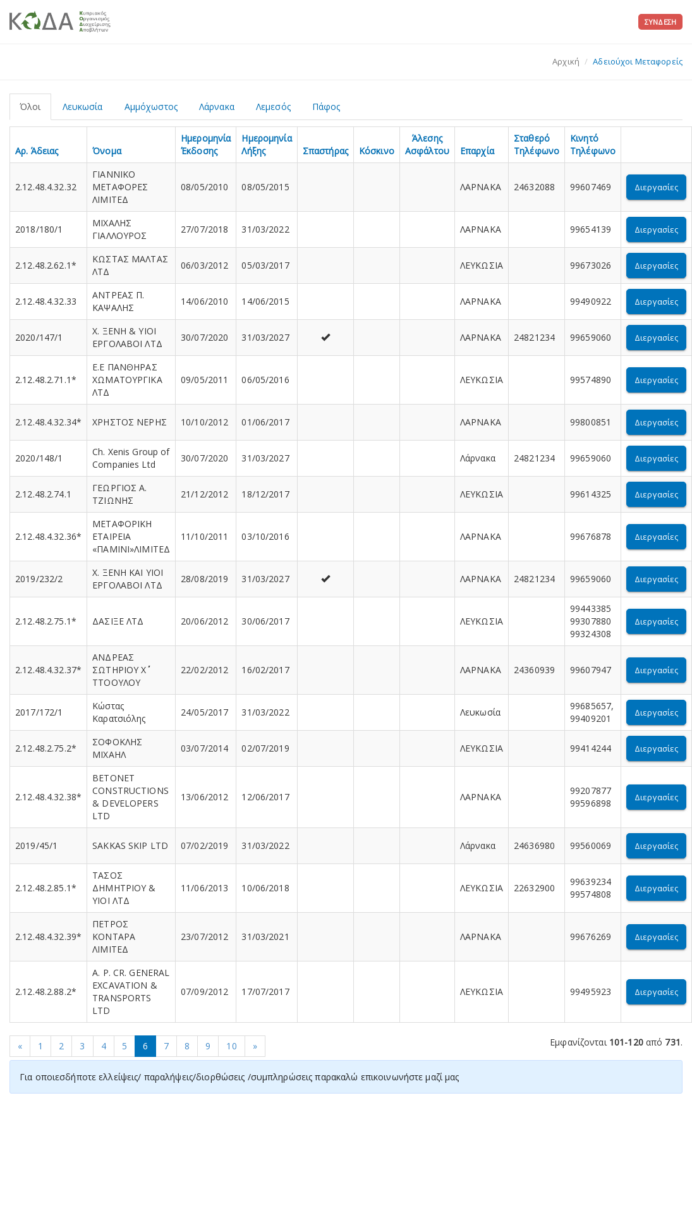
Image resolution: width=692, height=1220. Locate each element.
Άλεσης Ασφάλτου (427, 144)
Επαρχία (477, 151)
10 (231, 1046)
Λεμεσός (273, 107)
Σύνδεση (660, 22)
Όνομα (106, 151)
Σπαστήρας (325, 151)
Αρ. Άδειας (36, 151)
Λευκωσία (83, 107)
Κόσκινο (376, 151)
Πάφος (326, 107)
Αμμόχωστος (151, 107)
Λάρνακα (216, 107)
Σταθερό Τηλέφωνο (536, 144)
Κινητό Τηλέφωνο (593, 144)
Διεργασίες (656, 187)
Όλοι (30, 107)
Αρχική (566, 61)
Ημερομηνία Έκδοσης (206, 144)
